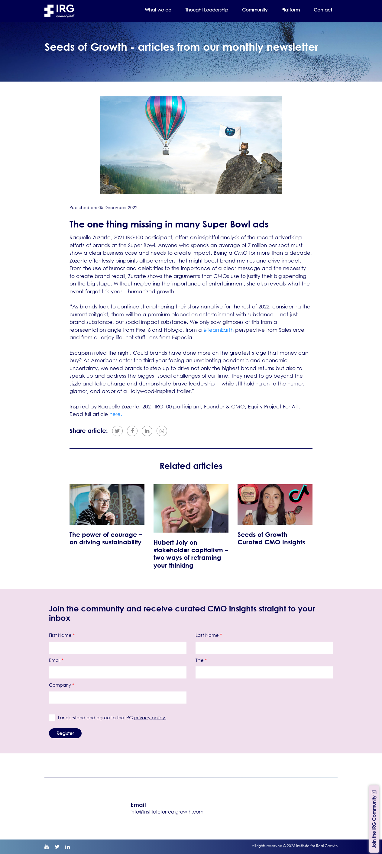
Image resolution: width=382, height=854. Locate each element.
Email (56, 660)
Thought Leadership (206, 10)
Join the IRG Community (374, 819)
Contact (323, 10)
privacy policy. (150, 717)
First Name (62, 635)
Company (61, 685)
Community (254, 10)
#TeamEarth (218, 330)
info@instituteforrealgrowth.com (167, 811)
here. (115, 414)
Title (201, 660)
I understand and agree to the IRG (110, 717)
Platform (290, 10)
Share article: (89, 430)
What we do (158, 10)
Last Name (209, 635)
